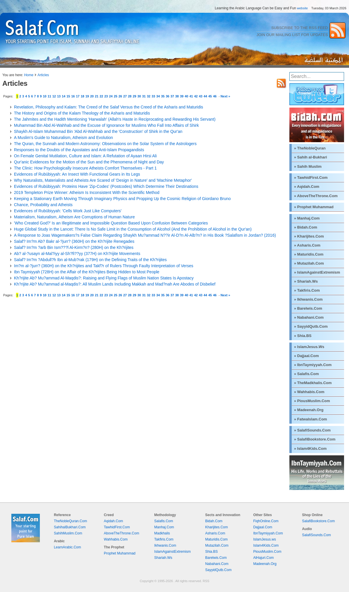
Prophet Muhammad (120, 553)
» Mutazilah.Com (309, 263)
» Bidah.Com (305, 227)
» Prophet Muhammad (314, 207)
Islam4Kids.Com (266, 545)
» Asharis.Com (307, 245)
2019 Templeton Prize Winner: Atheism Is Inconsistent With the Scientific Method (86, 192)
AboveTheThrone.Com (121, 533)
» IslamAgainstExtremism (317, 272)
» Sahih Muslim (308, 166)
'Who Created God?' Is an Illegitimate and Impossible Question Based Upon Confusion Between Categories (111, 223)
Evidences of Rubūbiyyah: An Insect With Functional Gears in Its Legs (77, 174)
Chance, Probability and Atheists (43, 204)
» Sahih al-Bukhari (310, 157)
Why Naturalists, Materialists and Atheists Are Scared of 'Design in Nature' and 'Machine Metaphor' (103, 180)
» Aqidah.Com (306, 186)
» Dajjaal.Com (306, 356)
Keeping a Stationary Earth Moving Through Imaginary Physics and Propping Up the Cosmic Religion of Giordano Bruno (122, 198)
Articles (43, 75)
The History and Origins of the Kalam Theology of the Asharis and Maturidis (82, 113)
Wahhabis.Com (116, 539)
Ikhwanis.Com (165, 545)
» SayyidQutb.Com (311, 326)
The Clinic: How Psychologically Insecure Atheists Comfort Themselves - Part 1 (85, 168)
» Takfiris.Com (307, 290)
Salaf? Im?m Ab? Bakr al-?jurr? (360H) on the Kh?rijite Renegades (74, 241)
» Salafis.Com (306, 374)
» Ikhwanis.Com (308, 299)
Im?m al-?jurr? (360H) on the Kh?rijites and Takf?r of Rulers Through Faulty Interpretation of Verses (103, 265)
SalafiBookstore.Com (318, 521)
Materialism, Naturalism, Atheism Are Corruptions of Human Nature (74, 217)
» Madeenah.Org (308, 410)
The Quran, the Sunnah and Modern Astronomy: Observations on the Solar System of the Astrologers (105, 143)
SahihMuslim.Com (68, 533)
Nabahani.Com (216, 564)
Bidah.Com (213, 521)
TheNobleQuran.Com (70, 521)
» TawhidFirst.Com (310, 177)
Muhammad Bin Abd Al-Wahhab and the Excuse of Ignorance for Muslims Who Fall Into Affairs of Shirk (106, 125)
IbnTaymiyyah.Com (268, 533)
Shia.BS (211, 552)
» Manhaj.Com (307, 218)
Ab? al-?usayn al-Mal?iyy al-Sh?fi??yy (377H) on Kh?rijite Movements (77, 253)
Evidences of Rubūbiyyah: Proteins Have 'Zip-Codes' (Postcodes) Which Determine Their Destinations (106, 186)
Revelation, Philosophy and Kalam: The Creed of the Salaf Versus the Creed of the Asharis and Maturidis (108, 107)
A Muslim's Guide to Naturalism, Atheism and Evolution (63, 137)
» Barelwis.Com (308, 308)
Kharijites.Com (216, 527)
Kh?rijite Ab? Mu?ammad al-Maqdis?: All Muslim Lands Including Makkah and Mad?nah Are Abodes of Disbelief (115, 284)
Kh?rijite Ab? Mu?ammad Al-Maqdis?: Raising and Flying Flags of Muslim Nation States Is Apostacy (104, 278)
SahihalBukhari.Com (70, 527)
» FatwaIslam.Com (310, 419)
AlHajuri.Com (263, 558)
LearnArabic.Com (67, 547)
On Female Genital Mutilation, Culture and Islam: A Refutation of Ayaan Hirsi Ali (85, 156)
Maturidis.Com (216, 539)
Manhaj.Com (164, 527)
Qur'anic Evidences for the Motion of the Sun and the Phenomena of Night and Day (89, 162)
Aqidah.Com (113, 521)
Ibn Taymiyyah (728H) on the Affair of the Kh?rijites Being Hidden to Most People (86, 272)
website (302, 8)
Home (28, 75)
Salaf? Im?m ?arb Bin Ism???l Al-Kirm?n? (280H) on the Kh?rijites (73, 247)
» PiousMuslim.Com (312, 401)
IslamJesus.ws (264, 539)
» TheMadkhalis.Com (313, 383)
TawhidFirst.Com (117, 527)
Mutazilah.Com (216, 545)
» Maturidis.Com (308, 254)
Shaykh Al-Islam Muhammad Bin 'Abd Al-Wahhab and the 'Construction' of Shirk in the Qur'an (98, 131)
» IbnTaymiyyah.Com (313, 365)
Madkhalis (162, 533)
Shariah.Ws (163, 558)
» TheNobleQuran (309, 148)
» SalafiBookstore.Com (314, 439)
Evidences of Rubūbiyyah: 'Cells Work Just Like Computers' (68, 210)
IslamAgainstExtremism (172, 552)
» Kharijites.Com (309, 236)
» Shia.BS (302, 336)
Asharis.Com (215, 533)
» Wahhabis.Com (309, 392)
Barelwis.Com (216, 558)
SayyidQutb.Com (218, 570)
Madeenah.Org (265, 564)
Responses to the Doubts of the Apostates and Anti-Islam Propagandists (79, 149)
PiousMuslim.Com (267, 552)
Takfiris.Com (163, 539)
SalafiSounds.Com (316, 535)
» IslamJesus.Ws (309, 347)
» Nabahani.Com (309, 317)
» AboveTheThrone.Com (316, 196)
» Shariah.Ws (306, 281)
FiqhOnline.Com (266, 521)
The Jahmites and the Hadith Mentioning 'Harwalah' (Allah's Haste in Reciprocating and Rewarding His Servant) (115, 119)
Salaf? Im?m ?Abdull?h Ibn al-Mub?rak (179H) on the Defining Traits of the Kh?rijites (90, 259)
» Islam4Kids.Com (310, 448)
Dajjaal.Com (262, 527)
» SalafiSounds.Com (312, 430)
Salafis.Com (163, 521)
